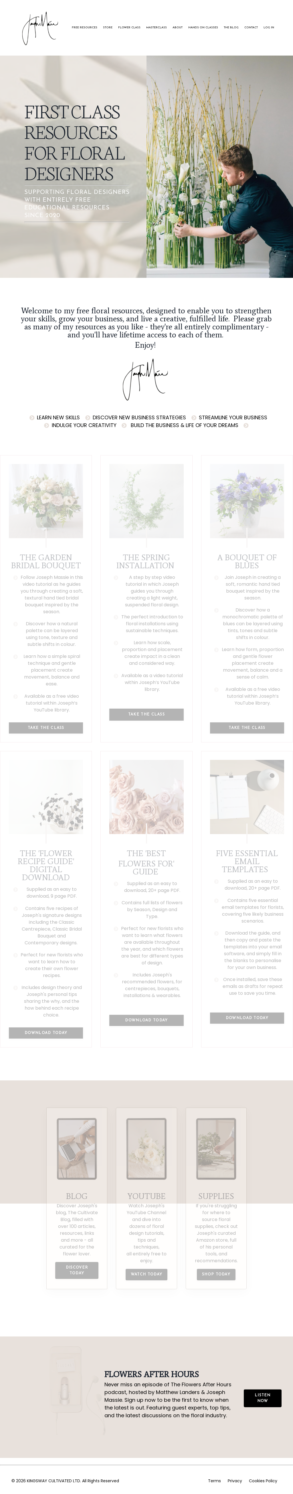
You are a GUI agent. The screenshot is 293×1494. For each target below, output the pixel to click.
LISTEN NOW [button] (263, 1398)
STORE (107, 27)
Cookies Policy (263, 1481)
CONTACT (251, 27)
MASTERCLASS (156, 27)
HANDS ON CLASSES (203, 27)
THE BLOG (231, 27)
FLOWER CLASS (129, 27)
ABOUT (178, 27)
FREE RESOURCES (84, 27)
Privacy (235, 1481)
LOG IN (269, 27)
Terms (214, 1481)
